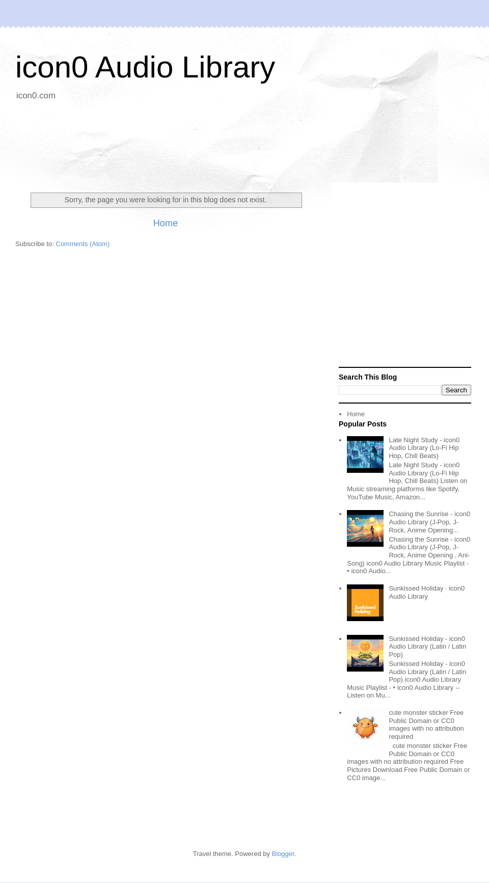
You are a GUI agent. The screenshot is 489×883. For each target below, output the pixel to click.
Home (165, 223)
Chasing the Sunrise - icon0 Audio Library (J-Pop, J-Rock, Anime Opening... (429, 521)
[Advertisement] (244, 143)
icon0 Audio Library (145, 67)
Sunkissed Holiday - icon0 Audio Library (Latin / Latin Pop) (427, 646)
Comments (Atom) (83, 244)
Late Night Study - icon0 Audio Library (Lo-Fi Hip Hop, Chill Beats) (424, 448)
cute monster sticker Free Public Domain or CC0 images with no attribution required (426, 724)
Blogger (283, 854)
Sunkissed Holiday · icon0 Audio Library (427, 592)
